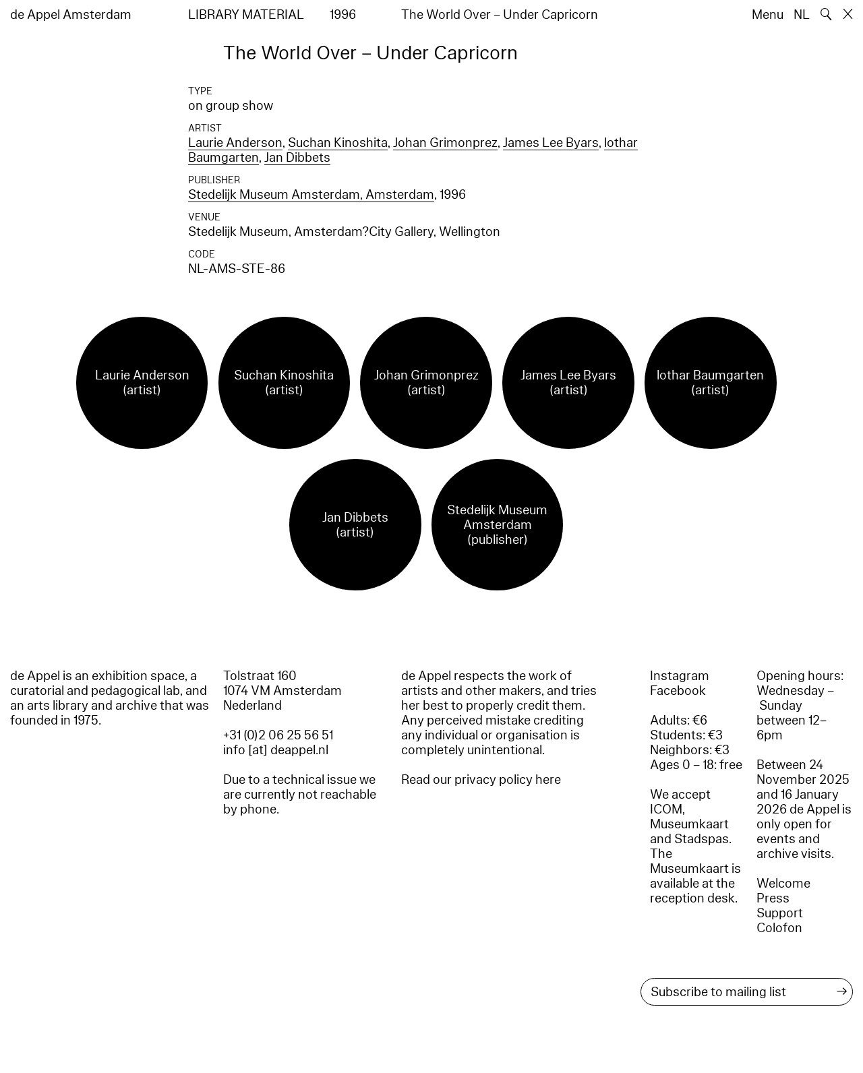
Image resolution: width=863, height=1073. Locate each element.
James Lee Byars (551, 143)
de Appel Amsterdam (70, 15)
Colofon (779, 928)
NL (802, 15)
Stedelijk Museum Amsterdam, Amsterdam (311, 195)
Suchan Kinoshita (338, 143)
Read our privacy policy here (481, 780)
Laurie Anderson (235, 143)
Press (773, 898)
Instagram (679, 676)
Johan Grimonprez (445, 143)
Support (779, 913)
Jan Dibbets (297, 157)
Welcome (783, 883)
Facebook (678, 691)
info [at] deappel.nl (275, 750)
